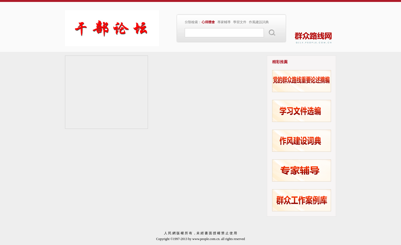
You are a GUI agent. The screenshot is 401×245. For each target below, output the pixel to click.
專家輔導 (224, 22)
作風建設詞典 (259, 22)
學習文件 (239, 22)
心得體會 (208, 22)
